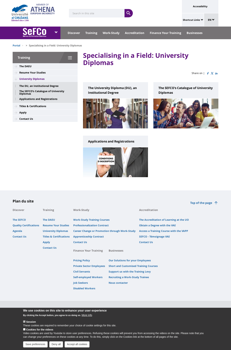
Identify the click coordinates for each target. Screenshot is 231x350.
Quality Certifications (26, 225)
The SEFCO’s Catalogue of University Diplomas (41, 92)
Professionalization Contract (91, 225)
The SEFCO (19, 219)
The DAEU (25, 66)
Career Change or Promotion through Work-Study (104, 231)
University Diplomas (32, 79)
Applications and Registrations (38, 99)
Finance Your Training (165, 33)
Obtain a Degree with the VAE (157, 225)
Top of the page (201, 203)
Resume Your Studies (32, 72)
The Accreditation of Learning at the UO (164, 219)
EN (211, 19)
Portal (16, 45)
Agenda (17, 231)
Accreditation (134, 33)
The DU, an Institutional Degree (38, 86)
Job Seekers (80, 282)
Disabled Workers (84, 288)
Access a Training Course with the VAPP (163, 231)
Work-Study (111, 33)
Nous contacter (118, 282)
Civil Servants (81, 271)
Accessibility (200, 6)
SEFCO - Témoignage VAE (154, 236)
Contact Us (26, 118)
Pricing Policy (81, 260)
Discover (74, 33)
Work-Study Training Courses (91, 219)
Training (91, 33)
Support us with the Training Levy (130, 271)
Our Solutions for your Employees (130, 260)
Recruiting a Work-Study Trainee (129, 277)
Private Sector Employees (89, 266)
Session (31, 324)
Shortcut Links (191, 19)
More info (87, 318)
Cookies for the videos (39, 332)
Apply (23, 112)
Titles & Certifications (32, 106)
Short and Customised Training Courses (133, 266)
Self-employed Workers (88, 277)
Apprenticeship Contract (88, 236)
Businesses (194, 33)
